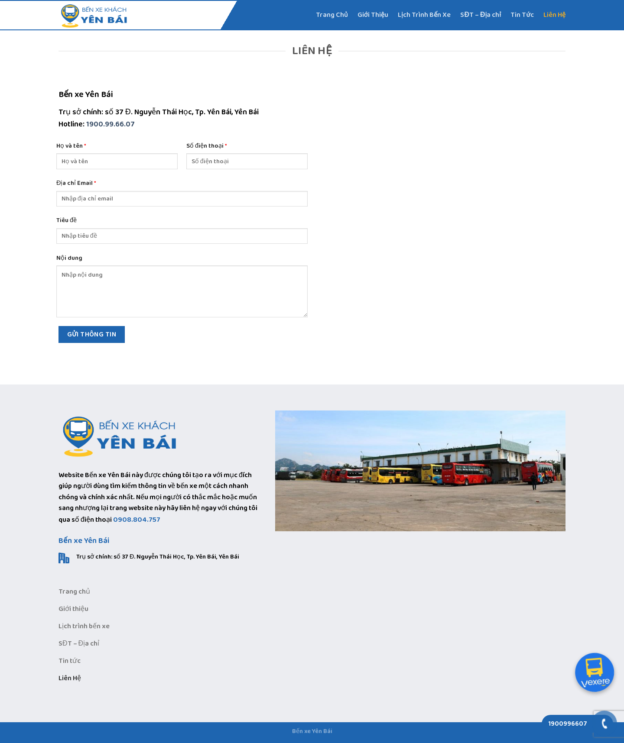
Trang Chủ (332, 15)
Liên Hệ (554, 15)
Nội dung (69, 258)
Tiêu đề (66, 221)
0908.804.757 (136, 520)
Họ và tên (71, 146)
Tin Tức (521, 15)
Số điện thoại (206, 146)
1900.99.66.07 (110, 124)
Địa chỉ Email (76, 183)
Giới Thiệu (373, 15)
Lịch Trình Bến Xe (424, 15)
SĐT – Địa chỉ (480, 15)
